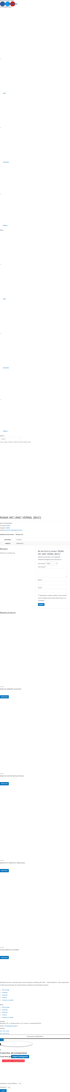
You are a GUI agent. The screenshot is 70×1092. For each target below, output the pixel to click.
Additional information (7, 534)
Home (1, 442)
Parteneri (5, 992)
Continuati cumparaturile (13, 1061)
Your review (42, 567)
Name (40, 580)
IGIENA (10, 442)
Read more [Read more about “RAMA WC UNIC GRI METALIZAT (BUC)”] (4, 783)
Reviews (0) (19, 534)
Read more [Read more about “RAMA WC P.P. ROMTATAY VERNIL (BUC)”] (4, 870)
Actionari (5, 995)
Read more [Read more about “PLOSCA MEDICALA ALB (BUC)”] (4, 957)
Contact (4, 997)
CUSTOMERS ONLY (6, 7)
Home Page (5, 990)
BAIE (6, 442)
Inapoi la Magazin (20, 1056)
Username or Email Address (8, 1083)
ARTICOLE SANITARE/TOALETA (14, 530)
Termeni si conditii (7, 1000)
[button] (35, 230)
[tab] (7, 534)
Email (40, 587)
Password (3, 1087)
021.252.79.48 (4, 1031)
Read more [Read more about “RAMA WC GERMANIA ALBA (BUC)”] (4, 697)
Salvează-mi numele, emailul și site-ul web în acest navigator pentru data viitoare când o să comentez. (52, 598)
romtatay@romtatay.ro (11, 1026)
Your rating (42, 563)
